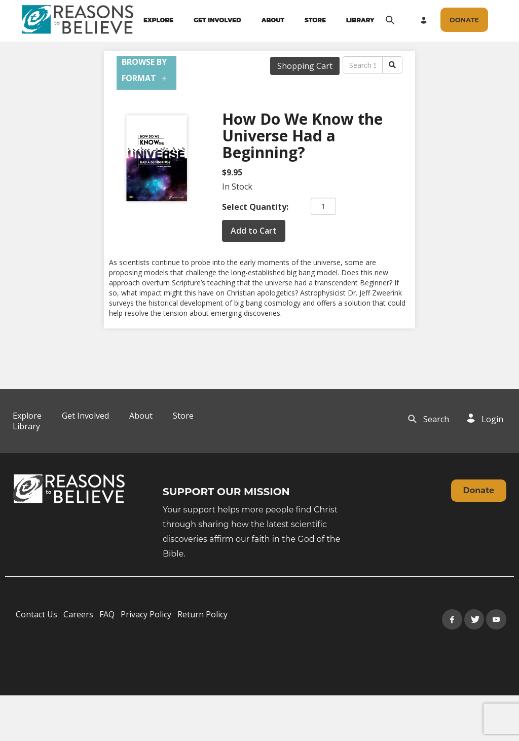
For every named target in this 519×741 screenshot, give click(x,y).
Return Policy (202, 614)
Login (492, 419)
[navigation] (258, 20)
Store (183, 416)
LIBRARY (360, 20)
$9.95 (232, 172)
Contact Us (36, 614)
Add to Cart (254, 230)
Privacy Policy (146, 614)
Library (26, 426)
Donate (478, 490)
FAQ (107, 614)
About (141, 416)
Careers (78, 614)
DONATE (464, 20)
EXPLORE (158, 20)
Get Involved (85, 416)
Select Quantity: (255, 206)
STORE (315, 20)
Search (436, 419)
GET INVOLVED (217, 20)
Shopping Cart (304, 66)
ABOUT (273, 20)
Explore (27, 416)
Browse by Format (144, 70)
